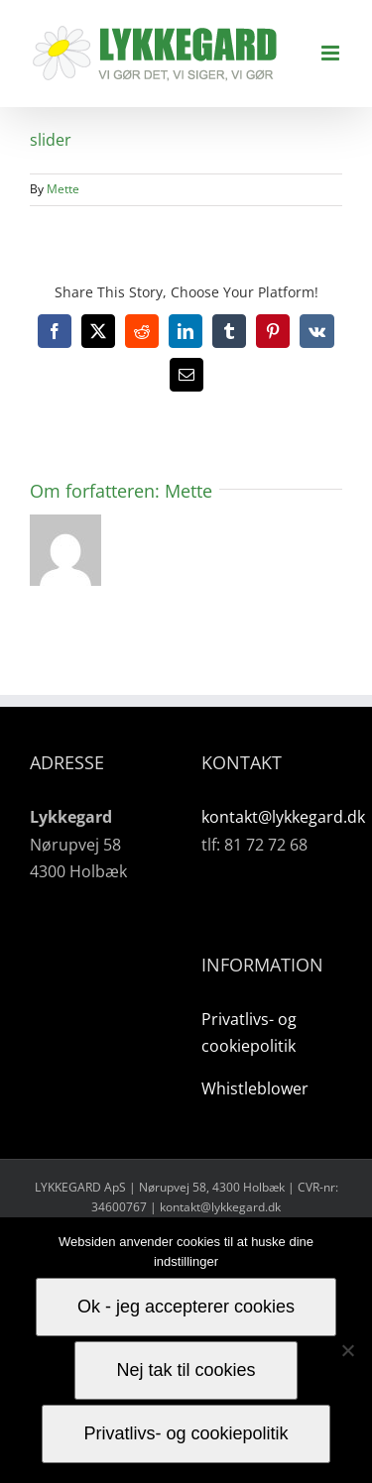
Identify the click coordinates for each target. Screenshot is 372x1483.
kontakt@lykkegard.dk (283, 817)
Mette (63, 188)
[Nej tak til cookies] (347, 1350)
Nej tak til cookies (185, 1370)
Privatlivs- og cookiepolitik (185, 1433)
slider (50, 140)
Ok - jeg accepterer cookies (186, 1306)
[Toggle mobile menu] (331, 53)
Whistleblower (255, 1088)
